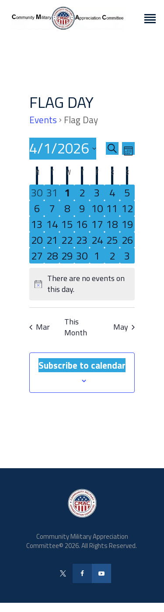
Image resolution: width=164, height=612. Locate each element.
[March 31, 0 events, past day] (51, 192)
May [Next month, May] (124, 327)
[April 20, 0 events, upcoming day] (36, 240)
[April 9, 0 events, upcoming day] (81, 208)
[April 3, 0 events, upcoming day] (97, 192)
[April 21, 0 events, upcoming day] (51, 240)
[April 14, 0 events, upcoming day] (51, 224)
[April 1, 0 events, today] (66, 192)
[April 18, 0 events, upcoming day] (112, 224)
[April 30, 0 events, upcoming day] (81, 255)
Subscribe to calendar (82, 365)
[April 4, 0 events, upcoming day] (112, 192)
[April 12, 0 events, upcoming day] (127, 208)
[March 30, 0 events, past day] (36, 192)
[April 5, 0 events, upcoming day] (127, 192)
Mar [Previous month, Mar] (39, 327)
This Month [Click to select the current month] (75, 327)
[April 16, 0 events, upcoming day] (81, 224)
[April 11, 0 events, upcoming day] (112, 208)
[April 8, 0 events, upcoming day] (66, 208)
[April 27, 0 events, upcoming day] (36, 255)
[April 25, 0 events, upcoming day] (112, 240)
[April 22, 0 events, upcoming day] (66, 240)
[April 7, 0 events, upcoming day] (51, 208)
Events (43, 120)
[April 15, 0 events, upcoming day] (66, 224)
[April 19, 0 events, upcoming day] (127, 224)
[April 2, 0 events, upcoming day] (81, 192)
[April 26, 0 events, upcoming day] (127, 240)
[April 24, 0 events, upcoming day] (97, 240)
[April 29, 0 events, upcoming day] (66, 255)
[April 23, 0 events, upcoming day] (81, 240)
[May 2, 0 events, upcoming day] (112, 255)
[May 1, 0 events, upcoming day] (97, 255)
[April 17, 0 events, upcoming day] (97, 224)
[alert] (82, 284)
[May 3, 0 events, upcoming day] (127, 255)
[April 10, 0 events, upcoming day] (97, 208)
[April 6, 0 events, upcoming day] (36, 208)
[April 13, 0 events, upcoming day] (36, 224)
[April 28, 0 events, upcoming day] (51, 255)
